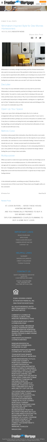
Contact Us (24, 244)
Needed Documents (24, 258)
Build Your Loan (24, 235)
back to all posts (9, 21)
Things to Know (24, 263)
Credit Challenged (24, 261)
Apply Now (24, 237)
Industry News (18, 31)
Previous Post (5, 193)
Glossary (24, 256)
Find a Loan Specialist (24, 240)
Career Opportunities (24, 242)
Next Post (42, 193)
